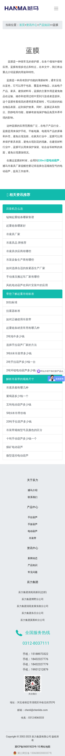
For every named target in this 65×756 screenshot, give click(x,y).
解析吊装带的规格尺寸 (20, 379)
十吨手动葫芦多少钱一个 (21, 438)
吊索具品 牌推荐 (16, 242)
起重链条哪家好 (16, 225)
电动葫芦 (32, 531)
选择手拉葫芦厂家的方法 (21, 345)
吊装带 (32, 538)
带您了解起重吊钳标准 (20, 293)
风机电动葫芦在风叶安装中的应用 (27, 285)
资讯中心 (31, 25)
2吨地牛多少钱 (15, 336)
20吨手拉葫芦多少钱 (19, 421)
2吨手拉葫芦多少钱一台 (21, 362)
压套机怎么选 (14, 208)
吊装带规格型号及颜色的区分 (24, 430)
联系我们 (32, 497)
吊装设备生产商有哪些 (20, 259)
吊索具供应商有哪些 (18, 251)
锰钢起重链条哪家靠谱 (20, 217)
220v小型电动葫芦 (48, 160)
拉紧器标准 (13, 310)
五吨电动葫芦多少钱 (18, 404)
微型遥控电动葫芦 (17, 455)
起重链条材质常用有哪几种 (23, 328)
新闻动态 (32, 558)
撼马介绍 (32, 490)
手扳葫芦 (32, 524)
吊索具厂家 (13, 234)
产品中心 (32, 507)
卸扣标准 (11, 302)
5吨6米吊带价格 (16, 413)
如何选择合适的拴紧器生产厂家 (25, 268)
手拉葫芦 (32, 517)
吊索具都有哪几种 (17, 387)
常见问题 (32, 572)
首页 (22, 25)
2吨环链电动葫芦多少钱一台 (23, 370)
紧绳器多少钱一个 (17, 396)
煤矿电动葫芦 (14, 447)
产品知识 (44, 25)
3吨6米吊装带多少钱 (19, 353)
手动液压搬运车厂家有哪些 (23, 276)
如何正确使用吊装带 (18, 319)
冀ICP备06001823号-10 (27, 746)
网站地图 (45, 746)
